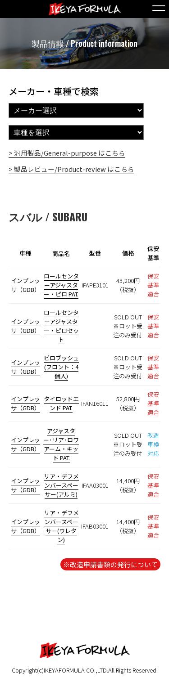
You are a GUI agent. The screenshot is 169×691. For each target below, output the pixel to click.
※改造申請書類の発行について (110, 564)
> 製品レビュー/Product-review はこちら (71, 169)
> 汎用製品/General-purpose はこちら (67, 152)
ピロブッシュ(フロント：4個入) (61, 367)
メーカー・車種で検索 (54, 91)
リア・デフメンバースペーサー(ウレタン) (61, 526)
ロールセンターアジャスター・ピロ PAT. (61, 285)
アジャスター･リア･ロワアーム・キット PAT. (61, 444)
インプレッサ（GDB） (25, 285)
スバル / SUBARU (48, 216)
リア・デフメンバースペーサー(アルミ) (61, 485)
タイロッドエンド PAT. (61, 403)
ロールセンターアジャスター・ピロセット (61, 326)
